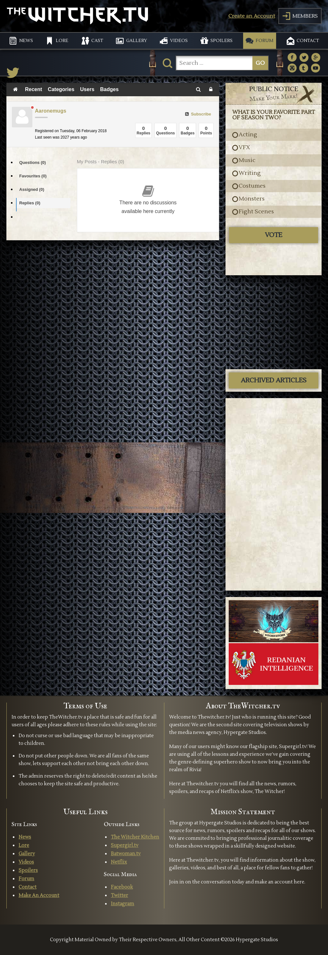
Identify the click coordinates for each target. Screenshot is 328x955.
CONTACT (308, 41)
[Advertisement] (274, 322)
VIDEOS (179, 41)
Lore (24, 845)
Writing (250, 173)
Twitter (119, 895)
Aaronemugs (50, 111)
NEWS (26, 41)
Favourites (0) (32, 176)
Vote (273, 235)
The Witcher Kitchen (135, 837)
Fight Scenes (256, 212)
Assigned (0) (31, 189)
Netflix (119, 862)
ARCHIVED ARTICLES (274, 380)
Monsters (252, 199)
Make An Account (39, 895)
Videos (26, 862)
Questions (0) (32, 162)
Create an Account (251, 16)
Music (247, 160)
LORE (62, 41)
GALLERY (136, 41)
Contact (28, 887)
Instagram (122, 904)
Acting (248, 135)
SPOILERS (221, 41)
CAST (97, 41)
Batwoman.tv (126, 854)
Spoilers (28, 870)
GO (260, 63)
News (25, 837)
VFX (244, 147)
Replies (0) (29, 202)
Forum (26, 879)
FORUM (265, 41)
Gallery (27, 854)
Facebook (122, 887)
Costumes (252, 186)
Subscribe (198, 114)
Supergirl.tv (124, 845)
